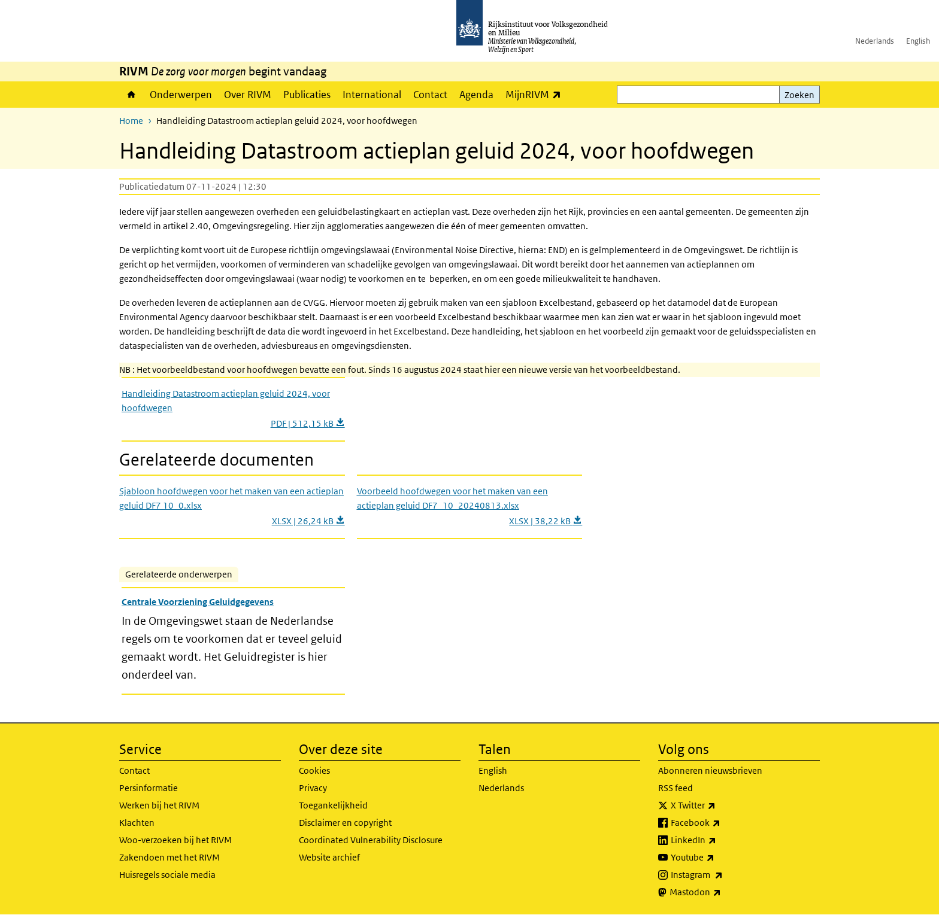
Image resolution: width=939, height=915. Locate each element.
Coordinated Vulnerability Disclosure (371, 840)
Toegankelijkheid (333, 805)
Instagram (723, 875)
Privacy (313, 788)
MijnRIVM (536, 94)
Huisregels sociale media (167, 874)
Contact (430, 94)
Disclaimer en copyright (345, 822)
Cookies (314, 770)
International (372, 94)
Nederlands (874, 41)
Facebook (722, 823)
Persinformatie (148, 788)
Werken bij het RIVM (159, 805)
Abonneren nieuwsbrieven (710, 770)
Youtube (719, 857)
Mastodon (722, 892)
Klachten (137, 822)
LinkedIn (720, 840)
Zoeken (799, 95)
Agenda (476, 94)
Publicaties (307, 94)
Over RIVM (247, 94)
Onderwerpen (181, 94)
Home (131, 94)
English (918, 41)
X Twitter (719, 805)
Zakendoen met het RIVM (169, 857)
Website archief (329, 857)
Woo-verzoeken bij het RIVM (175, 840)
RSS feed (675, 788)
